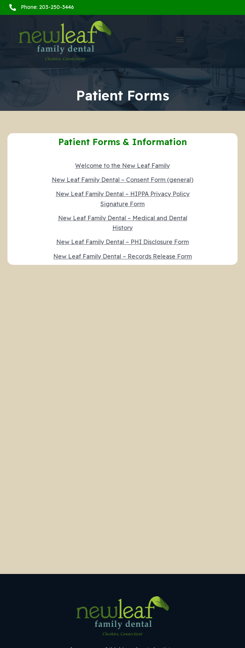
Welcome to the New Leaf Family (122, 165)
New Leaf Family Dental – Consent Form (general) (122, 179)
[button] (180, 39)
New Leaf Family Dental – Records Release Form (122, 256)
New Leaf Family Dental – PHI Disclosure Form (122, 242)
